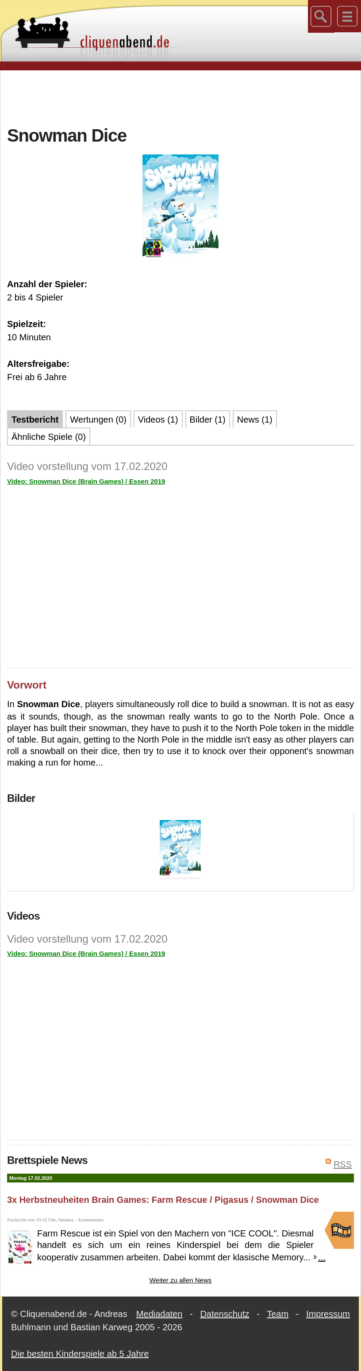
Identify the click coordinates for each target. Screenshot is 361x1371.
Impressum (328, 1314)
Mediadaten (159, 1314)
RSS (343, 1164)
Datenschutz (224, 1314)
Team (277, 1314)
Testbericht (35, 419)
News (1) (255, 419)
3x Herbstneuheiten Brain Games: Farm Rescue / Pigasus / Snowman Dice (163, 1200)
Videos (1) (158, 419)
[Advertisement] (180, 97)
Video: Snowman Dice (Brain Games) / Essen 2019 (86, 481)
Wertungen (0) (98, 419)
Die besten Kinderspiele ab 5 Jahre (80, 1354)
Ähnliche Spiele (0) (49, 437)
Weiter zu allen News (181, 1280)
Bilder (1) (208, 419)
